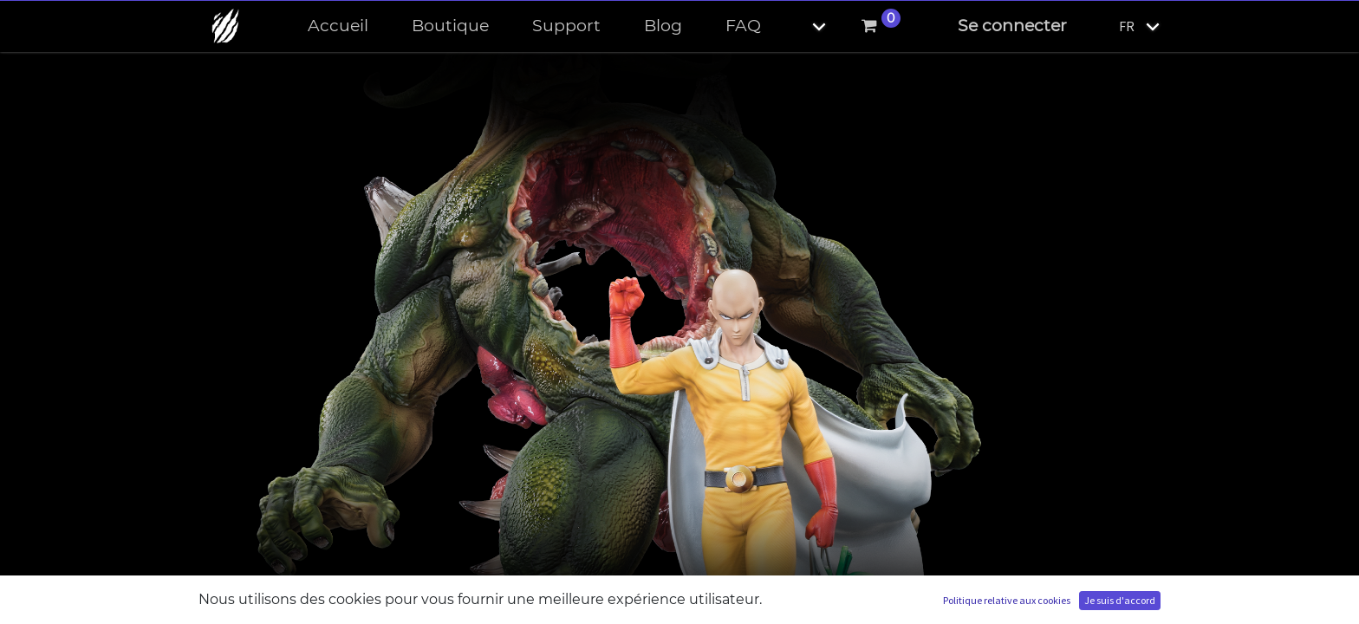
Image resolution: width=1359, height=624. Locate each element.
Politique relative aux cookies (1006, 600)
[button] (804, 26)
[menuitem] (338, 26)
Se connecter (1012, 26)
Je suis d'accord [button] (1119, 600)
